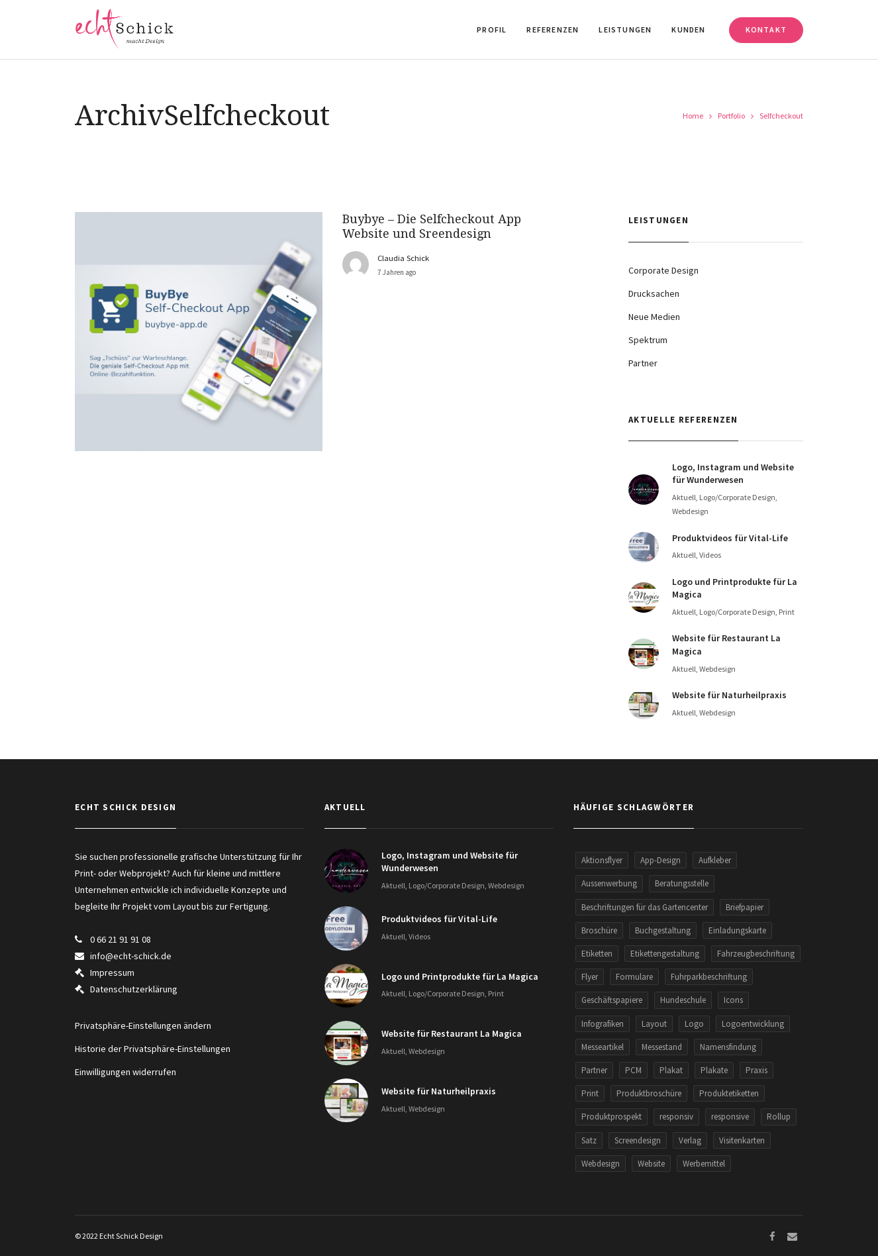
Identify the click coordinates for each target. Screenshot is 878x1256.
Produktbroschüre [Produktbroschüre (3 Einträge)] (648, 1093)
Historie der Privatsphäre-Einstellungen (152, 1049)
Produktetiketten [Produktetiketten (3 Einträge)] (729, 1093)
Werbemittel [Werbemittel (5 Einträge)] (704, 1163)
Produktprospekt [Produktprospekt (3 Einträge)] (611, 1116)
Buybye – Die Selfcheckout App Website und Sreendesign (431, 226)
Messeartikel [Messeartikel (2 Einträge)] (602, 1047)
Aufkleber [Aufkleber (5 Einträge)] (715, 860)
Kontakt (766, 29)
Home (693, 116)
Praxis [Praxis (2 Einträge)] (756, 1070)
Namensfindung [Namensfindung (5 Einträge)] (728, 1047)
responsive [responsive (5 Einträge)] (730, 1116)
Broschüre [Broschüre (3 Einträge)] (599, 930)
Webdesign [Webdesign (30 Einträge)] (600, 1163)
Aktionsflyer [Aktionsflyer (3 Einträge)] (601, 860)
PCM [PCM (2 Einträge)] (633, 1070)
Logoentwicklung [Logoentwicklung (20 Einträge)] (753, 1023)
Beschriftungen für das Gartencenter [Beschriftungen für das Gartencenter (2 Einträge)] (644, 907)
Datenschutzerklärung (133, 989)
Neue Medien (654, 317)
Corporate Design (663, 270)
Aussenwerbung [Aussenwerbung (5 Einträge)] (609, 883)
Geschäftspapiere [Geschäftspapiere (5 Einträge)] (611, 1000)
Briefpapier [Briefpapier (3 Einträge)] (744, 907)
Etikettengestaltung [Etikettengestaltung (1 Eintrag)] (664, 953)
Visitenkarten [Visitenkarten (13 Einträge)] (742, 1140)
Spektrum (647, 340)
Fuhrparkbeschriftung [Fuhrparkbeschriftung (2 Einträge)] (709, 976)
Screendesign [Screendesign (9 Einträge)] (637, 1140)
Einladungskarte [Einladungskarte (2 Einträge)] (737, 930)
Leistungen (625, 29)
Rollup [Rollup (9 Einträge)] (779, 1116)
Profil (492, 29)
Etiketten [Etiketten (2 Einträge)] (596, 953)
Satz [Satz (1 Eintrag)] (589, 1140)
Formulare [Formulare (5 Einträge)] (634, 976)
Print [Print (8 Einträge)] (590, 1093)
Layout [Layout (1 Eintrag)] (654, 1023)
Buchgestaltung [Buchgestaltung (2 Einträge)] (663, 930)
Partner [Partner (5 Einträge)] (594, 1070)
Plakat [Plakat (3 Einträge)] (671, 1070)
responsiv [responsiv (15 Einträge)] (676, 1116)
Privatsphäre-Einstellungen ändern (143, 1025)
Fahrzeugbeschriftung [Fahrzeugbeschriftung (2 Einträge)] (756, 953)
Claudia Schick (403, 258)
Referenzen (552, 29)
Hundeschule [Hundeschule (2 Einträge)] (683, 1000)
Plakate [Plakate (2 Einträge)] (714, 1070)
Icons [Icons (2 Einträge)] (733, 1000)
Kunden (688, 29)
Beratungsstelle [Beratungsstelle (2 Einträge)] (681, 883)
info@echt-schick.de (130, 956)
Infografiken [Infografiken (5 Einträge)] (602, 1023)
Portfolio (731, 116)
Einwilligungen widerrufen (125, 1072)
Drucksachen (653, 293)
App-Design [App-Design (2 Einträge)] (660, 860)
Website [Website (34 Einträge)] (651, 1163)
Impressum (112, 972)
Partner (643, 363)
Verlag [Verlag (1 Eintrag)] (690, 1140)
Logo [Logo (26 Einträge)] (694, 1023)
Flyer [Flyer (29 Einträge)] (589, 976)
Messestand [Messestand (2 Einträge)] (662, 1047)
